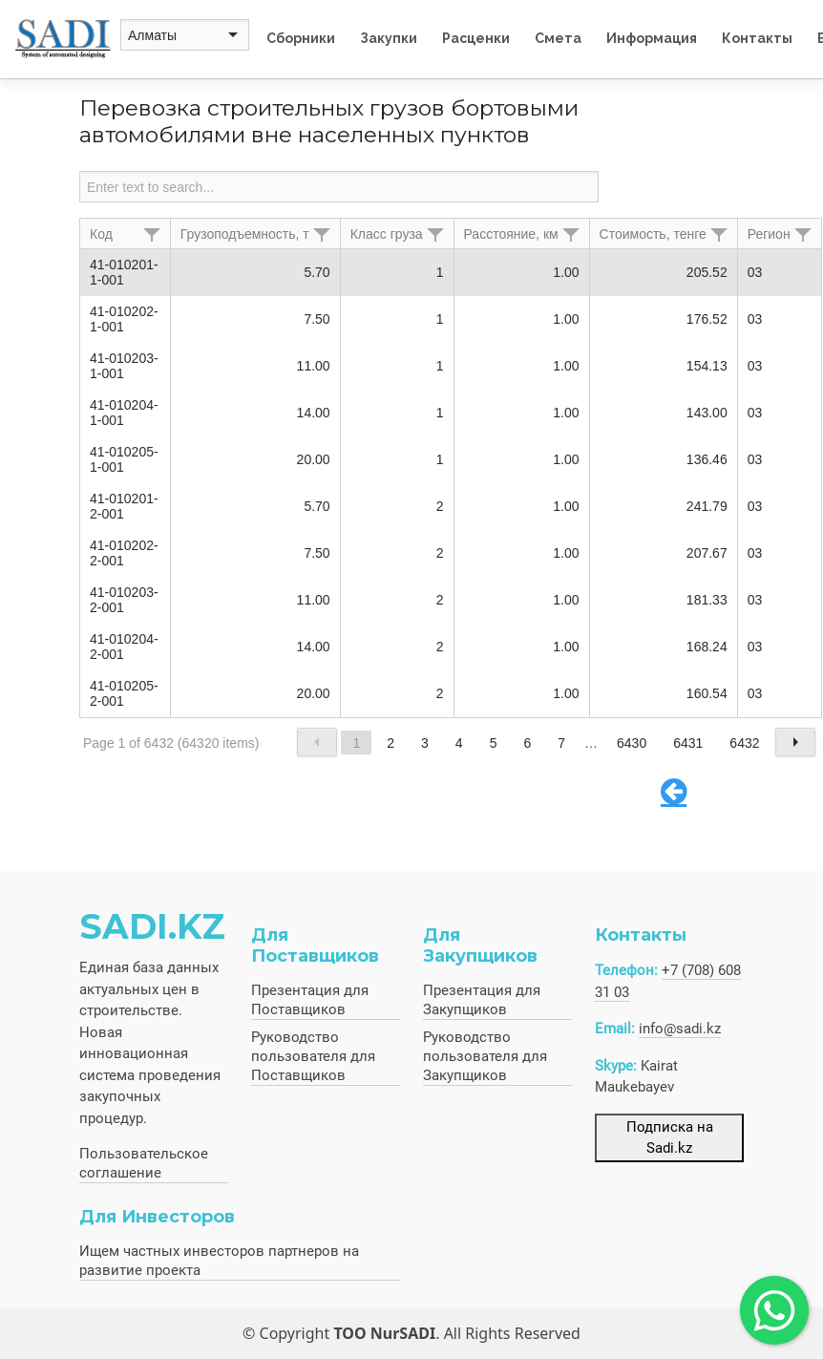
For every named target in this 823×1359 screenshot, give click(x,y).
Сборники (300, 38)
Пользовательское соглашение (143, 1163)
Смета (558, 38)
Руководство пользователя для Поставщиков (313, 1056)
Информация (651, 38)
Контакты (757, 38)
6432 (744, 743)
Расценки (476, 38)
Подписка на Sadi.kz (669, 1137)
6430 (631, 743)
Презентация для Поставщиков (310, 1000)
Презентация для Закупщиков (481, 1000)
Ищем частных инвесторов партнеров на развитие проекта (219, 1260)
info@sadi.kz (680, 1028)
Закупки (388, 38)
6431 (688, 743)
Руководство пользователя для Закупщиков (485, 1056)
